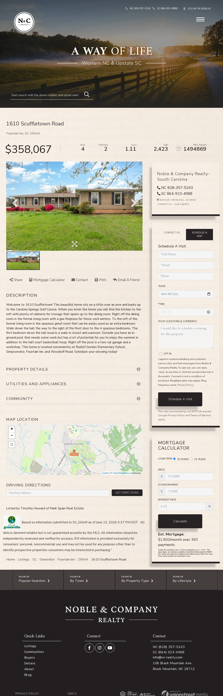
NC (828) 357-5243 (169, 647)
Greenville (47, 559)
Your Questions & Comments (177, 321)
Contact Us (164, 204)
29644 (83, 559)
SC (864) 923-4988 (169, 652)
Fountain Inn (66, 559)
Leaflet (105, 473)
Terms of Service (200, 415)
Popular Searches (32, 581)
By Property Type (135, 581)
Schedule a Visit (199, 234)
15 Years (198, 459)
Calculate (180, 521)
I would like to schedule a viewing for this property (186, 336)
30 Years (181, 459)
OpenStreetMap (121, 473)
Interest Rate (167, 499)
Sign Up (206, 8)
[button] (85, 94)
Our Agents (181, 204)
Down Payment (168, 484)
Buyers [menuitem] (29, 657)
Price (161, 469)
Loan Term (165, 458)
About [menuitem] (29, 669)
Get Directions (127, 493)
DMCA (72, 694)
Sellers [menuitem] (30, 663)
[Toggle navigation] (200, 18)
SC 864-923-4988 (167, 8)
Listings (23, 559)
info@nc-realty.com (168, 657)
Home (10, 559)
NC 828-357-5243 (140, 8)
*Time (161, 304)
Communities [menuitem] (34, 652)
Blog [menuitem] (28, 675)
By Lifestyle (182, 581)
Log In (192, 8)
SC (34, 559)
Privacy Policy (185, 385)
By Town (77, 581)
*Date (162, 286)
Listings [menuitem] (30, 646)
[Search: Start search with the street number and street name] (46, 95)
